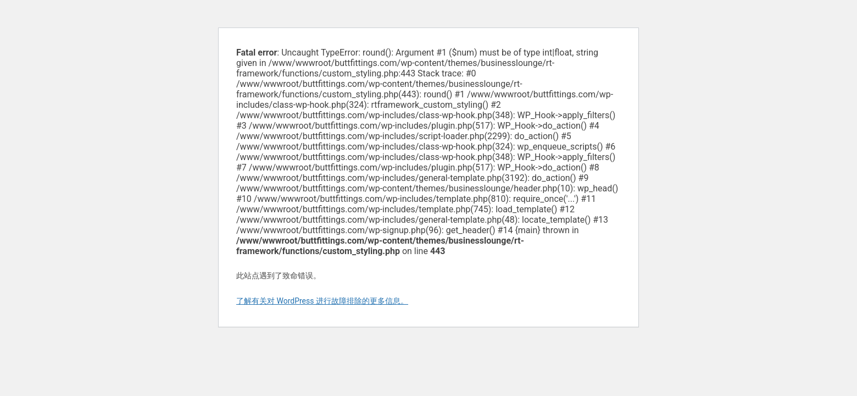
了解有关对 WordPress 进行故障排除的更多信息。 (322, 300)
